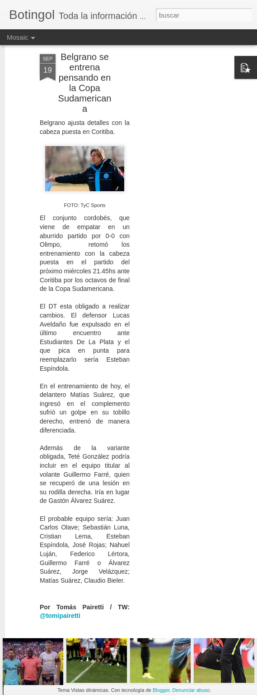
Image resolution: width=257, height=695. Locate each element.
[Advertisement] (179, 158)
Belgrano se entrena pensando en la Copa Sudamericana (85, 50)
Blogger (161, 690)
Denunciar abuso (191, 690)
